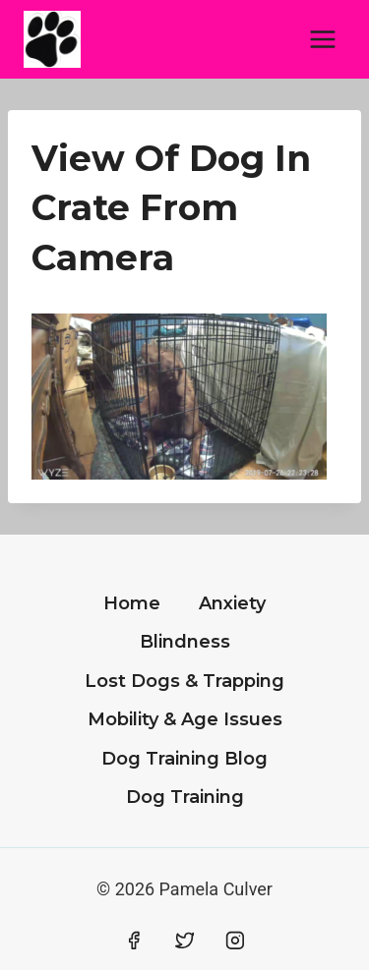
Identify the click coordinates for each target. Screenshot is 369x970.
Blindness (185, 642)
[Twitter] (185, 940)
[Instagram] (235, 940)
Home (131, 603)
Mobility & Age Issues (185, 719)
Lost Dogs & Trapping (184, 681)
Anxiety (232, 603)
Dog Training (185, 797)
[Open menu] (322, 39)
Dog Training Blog (184, 759)
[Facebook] (134, 940)
